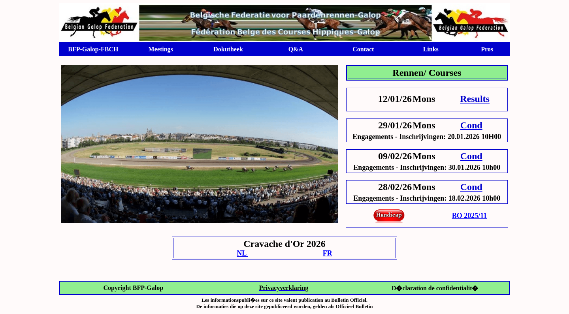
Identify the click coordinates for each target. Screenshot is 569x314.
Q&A (295, 49)
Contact (363, 49)
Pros (487, 49)
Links (431, 49)
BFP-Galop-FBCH (93, 49)
